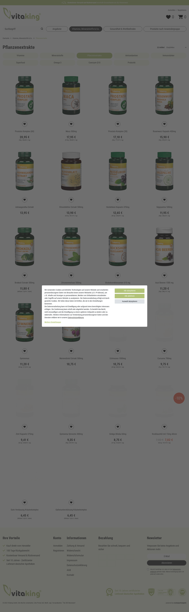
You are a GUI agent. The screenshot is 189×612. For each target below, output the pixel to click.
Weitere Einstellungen (53, 322)
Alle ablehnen (130, 296)
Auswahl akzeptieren (129, 301)
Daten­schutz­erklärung (76, 317)
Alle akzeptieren (130, 291)
